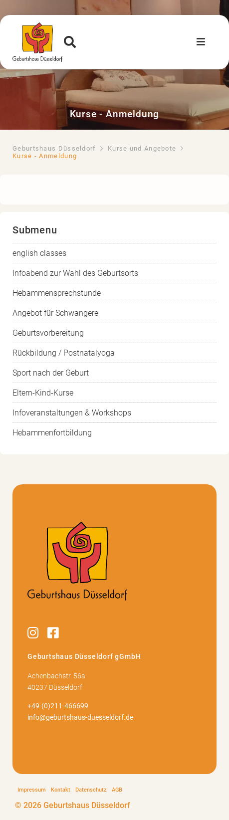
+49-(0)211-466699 (57, 706)
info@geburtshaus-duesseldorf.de (80, 717)
